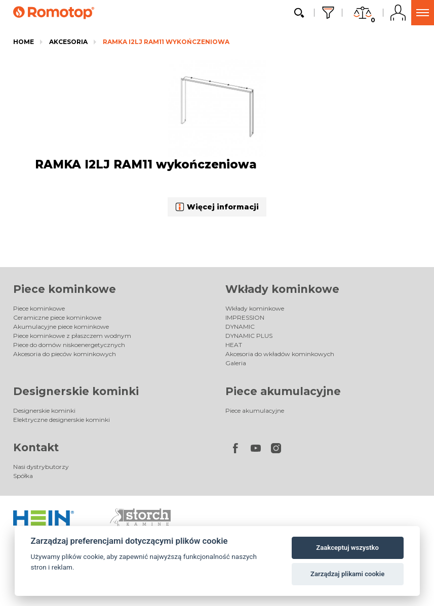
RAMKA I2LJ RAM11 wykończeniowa (166, 42)
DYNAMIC (240, 326)
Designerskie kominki (76, 391)
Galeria (235, 363)
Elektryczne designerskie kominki (61, 419)
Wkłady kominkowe (282, 289)
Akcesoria (68, 42)
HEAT (233, 345)
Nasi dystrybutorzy (41, 466)
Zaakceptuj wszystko (347, 547)
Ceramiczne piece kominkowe (57, 317)
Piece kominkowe (64, 289)
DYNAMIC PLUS (248, 335)
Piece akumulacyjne (283, 391)
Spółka (23, 476)
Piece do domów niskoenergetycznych (69, 345)
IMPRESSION (244, 317)
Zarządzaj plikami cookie (347, 574)
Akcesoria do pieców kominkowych (64, 354)
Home (23, 42)
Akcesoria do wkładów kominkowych (279, 354)
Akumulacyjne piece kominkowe (61, 326)
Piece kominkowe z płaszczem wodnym (72, 335)
